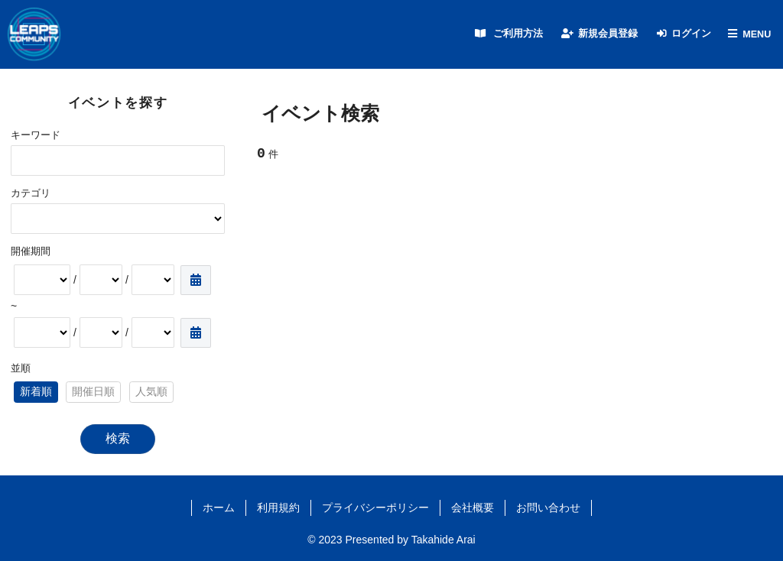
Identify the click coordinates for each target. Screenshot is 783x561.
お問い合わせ (548, 507)
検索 (118, 438)
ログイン (691, 33)
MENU (756, 34)
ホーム (219, 507)
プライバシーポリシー (375, 507)
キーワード (35, 135)
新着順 (36, 391)
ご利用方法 (517, 33)
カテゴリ (30, 193)
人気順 (151, 391)
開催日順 (93, 391)
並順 (21, 368)
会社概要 (472, 507)
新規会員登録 (608, 33)
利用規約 (278, 507)
